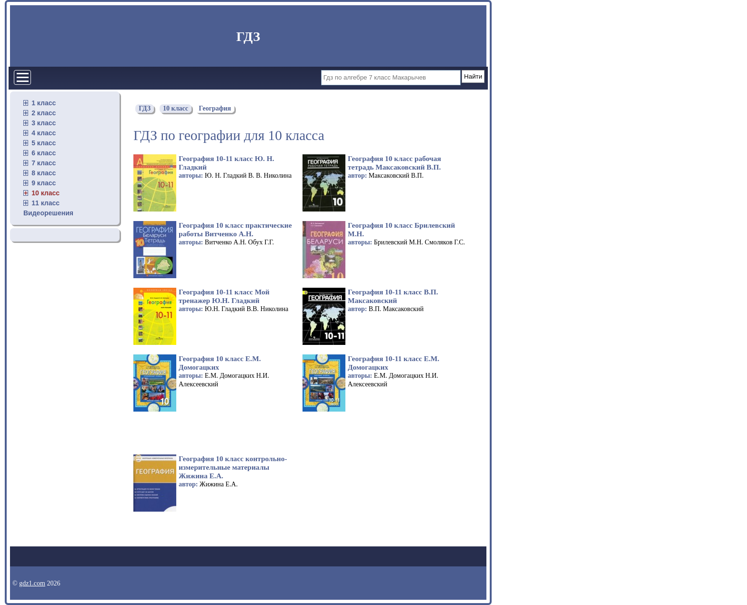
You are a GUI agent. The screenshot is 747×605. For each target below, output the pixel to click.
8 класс (43, 173)
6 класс (43, 153)
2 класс (43, 113)
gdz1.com (32, 583)
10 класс (45, 193)
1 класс (43, 103)
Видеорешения (48, 213)
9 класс (43, 183)
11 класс (45, 203)
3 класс (43, 123)
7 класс (43, 163)
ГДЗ (248, 36)
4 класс (43, 133)
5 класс (43, 143)
